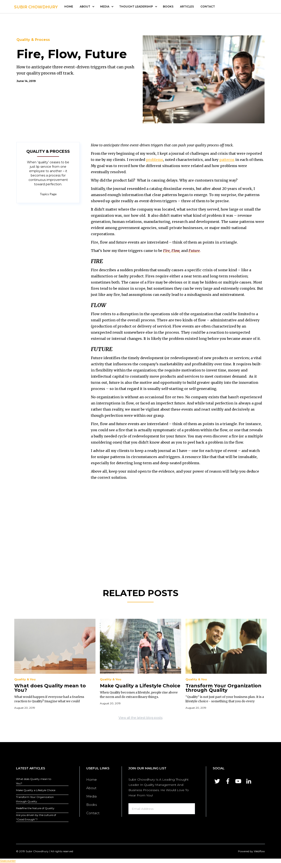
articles (187, 6)
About (91, 788)
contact (207, 6)
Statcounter (8, 861)
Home (68, 6)
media (104, 6)
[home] (36, 6)
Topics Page (48, 194)
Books (168, 6)
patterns (226, 159)
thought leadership (136, 6)
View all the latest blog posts (140, 718)
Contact (92, 813)
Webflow (259, 851)
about (85, 6)
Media (91, 796)
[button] (86, 6)
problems (154, 159)
